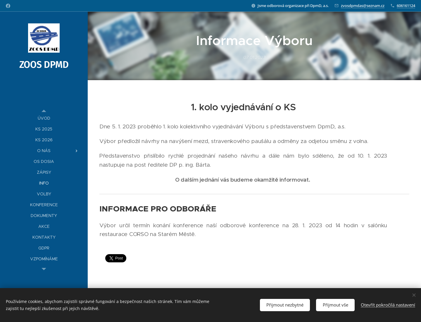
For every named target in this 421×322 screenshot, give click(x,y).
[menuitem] (44, 118)
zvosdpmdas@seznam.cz (362, 5)
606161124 (406, 5)
